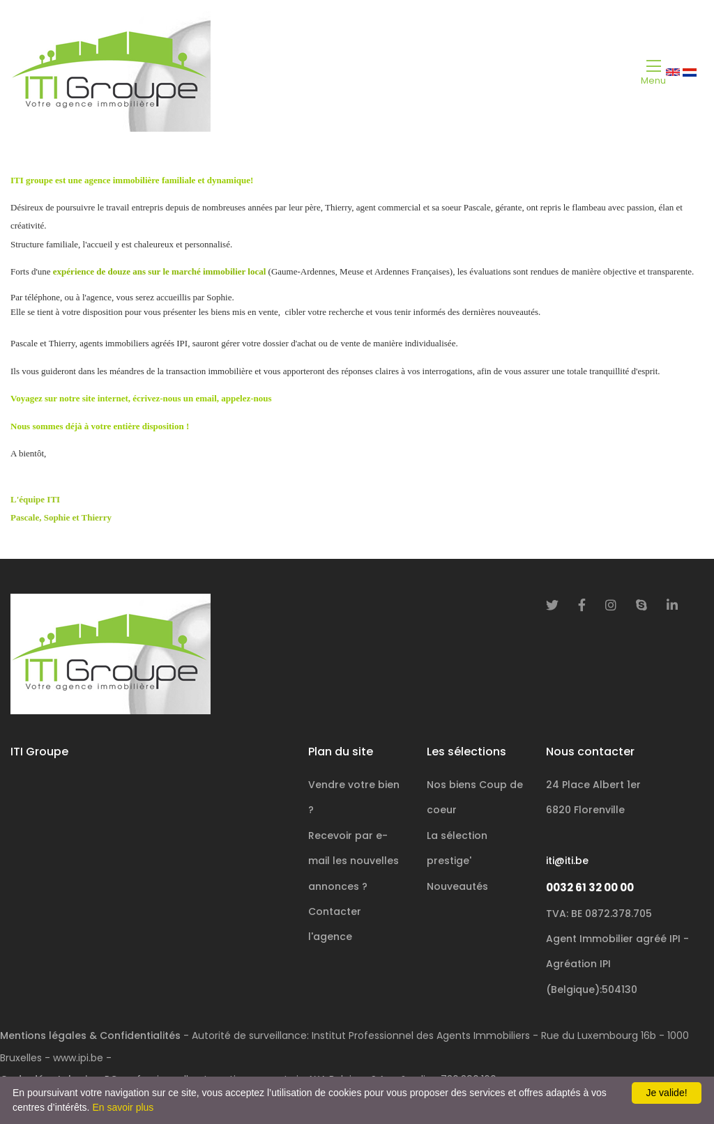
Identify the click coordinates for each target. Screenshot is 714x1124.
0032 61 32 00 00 (590, 887)
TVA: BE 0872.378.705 (599, 914)
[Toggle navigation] (653, 71)
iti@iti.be (567, 861)
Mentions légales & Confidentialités (90, 1035)
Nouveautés (457, 886)
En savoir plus (122, 1107)
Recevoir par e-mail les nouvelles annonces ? (353, 861)
